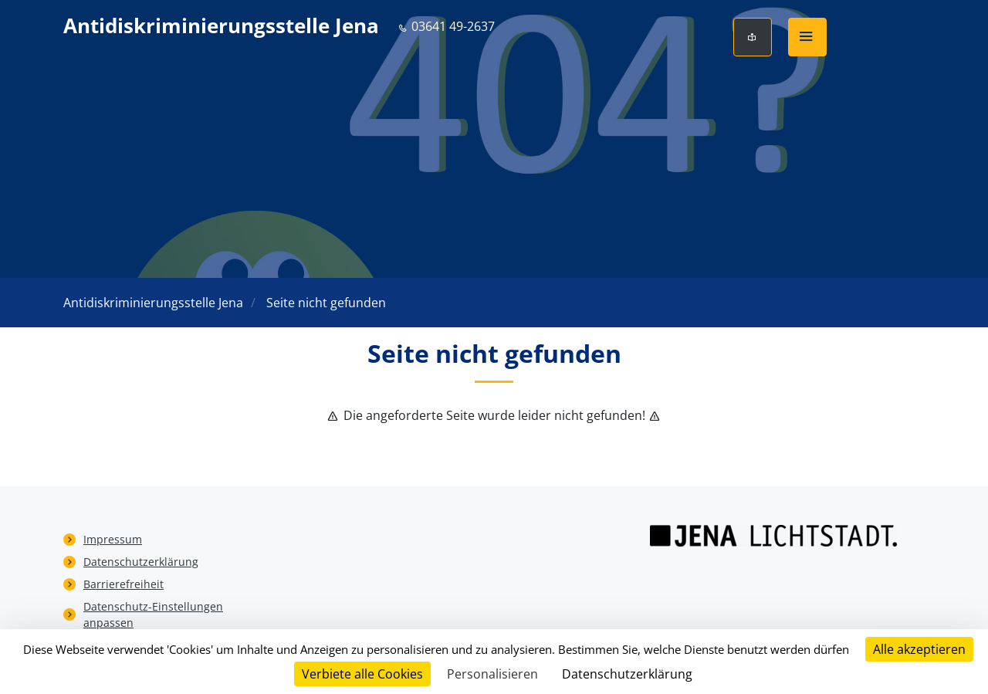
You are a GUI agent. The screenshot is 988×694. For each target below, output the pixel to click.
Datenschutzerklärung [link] (627, 673)
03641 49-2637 (446, 26)
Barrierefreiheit (123, 584)
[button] (807, 37)
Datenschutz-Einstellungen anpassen (153, 614)
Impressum (112, 539)
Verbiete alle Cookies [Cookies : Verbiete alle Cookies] (362, 673)
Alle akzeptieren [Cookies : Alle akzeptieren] (919, 649)
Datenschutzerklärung (140, 561)
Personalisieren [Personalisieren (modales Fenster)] (492, 673)
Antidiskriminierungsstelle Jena (221, 25)
